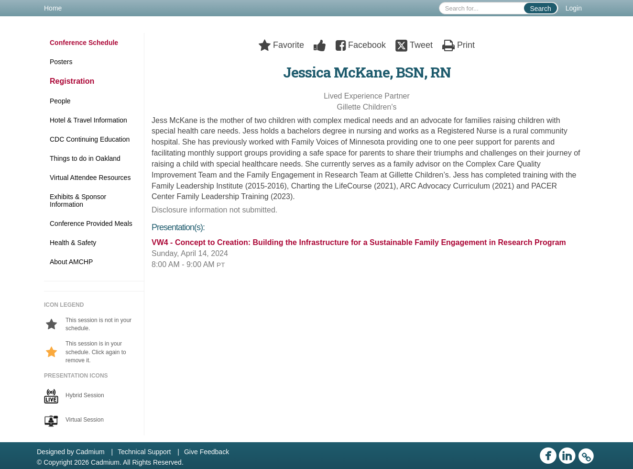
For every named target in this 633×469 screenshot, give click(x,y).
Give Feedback (206, 452)
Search (540, 8)
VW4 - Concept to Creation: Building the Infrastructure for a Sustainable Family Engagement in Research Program (359, 242)
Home (53, 8)
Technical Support (144, 452)
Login (574, 8)
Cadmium (90, 452)
